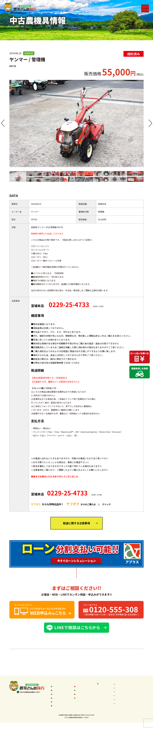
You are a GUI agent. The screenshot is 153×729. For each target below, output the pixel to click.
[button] (3, 123)
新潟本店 (119, 702)
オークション (82, 688)
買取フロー (58, 688)
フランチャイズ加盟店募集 (86, 700)
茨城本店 (119, 707)
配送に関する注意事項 (76, 523)
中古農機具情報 (60, 698)
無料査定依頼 (59, 708)
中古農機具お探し (61, 703)
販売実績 (57, 693)
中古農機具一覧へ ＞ (76, 657)
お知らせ (57, 683)
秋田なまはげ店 (122, 688)
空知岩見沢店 (121, 683)
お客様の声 (81, 683)
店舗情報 (103, 683)
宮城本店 (119, 693)
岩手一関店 (120, 697)
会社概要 (80, 693)
